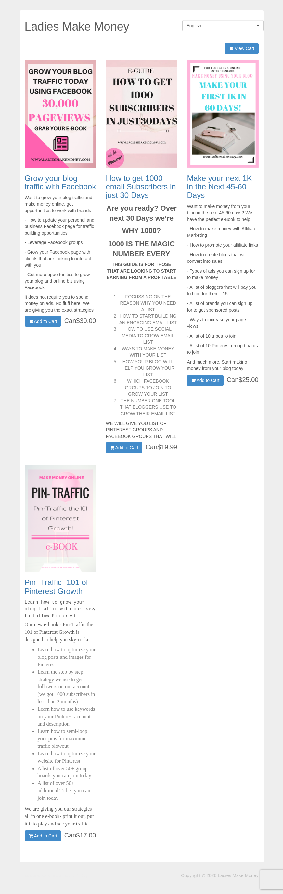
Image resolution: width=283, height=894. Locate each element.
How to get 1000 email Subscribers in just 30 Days (141, 187)
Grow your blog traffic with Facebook (60, 182)
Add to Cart (43, 321)
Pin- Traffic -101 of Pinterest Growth (56, 586)
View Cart (241, 48)
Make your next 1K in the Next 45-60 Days (219, 187)
